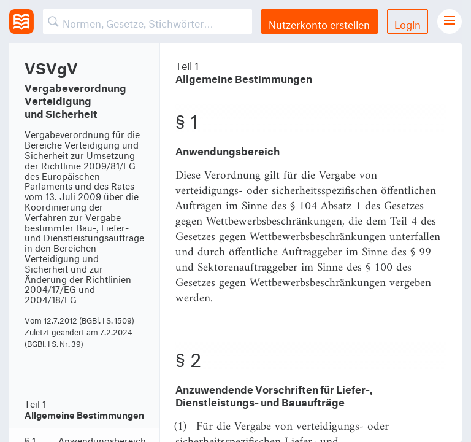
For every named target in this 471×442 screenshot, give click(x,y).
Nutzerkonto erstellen (319, 23)
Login (407, 23)
